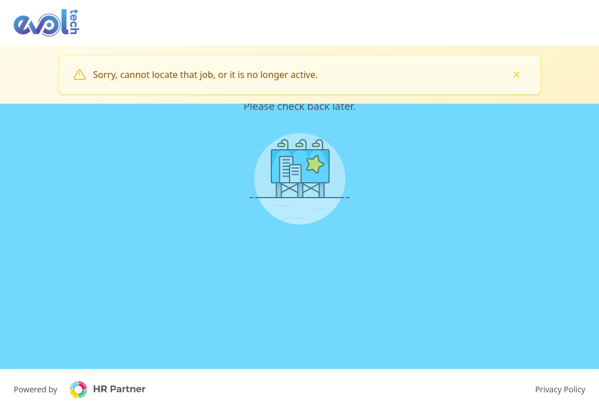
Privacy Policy (560, 389)
